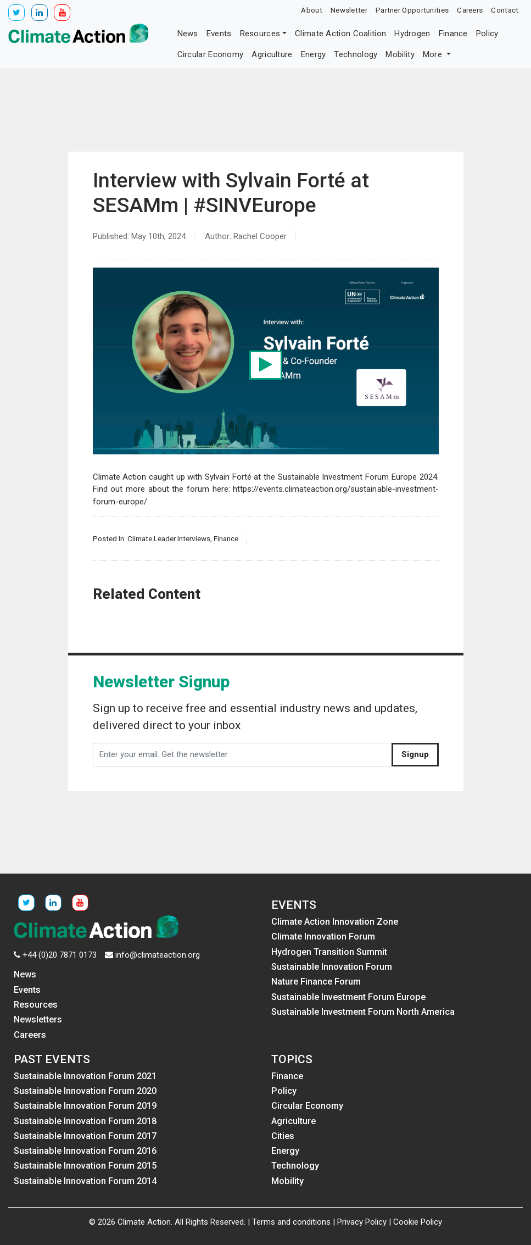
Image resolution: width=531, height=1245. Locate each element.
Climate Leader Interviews (168, 538)
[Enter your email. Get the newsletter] (242, 755)
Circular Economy (210, 54)
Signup (415, 754)
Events (219, 33)
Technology (355, 54)
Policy (487, 33)
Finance (453, 33)
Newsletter (349, 9)
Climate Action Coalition (340, 33)
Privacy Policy (362, 1222)
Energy (313, 54)
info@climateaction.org (157, 955)
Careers (470, 9)
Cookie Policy (417, 1222)
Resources (260, 33)
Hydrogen (412, 33)
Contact (504, 9)
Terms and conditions (291, 1222)
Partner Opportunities (412, 9)
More (434, 54)
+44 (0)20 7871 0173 (60, 955)
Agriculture (271, 54)
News (187, 33)
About (311, 9)
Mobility (399, 54)
